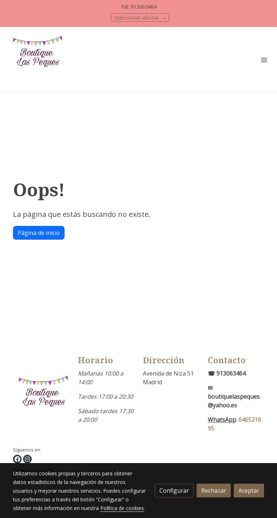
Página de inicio (39, 233)
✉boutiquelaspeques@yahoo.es (234, 396)
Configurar (174, 491)
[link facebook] (17, 459)
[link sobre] (41, 401)
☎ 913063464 (227, 373)
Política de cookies (122, 508)
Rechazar (213, 491)
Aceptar (248, 491)
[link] (39, 59)
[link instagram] (27, 459)
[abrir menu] (264, 59)
